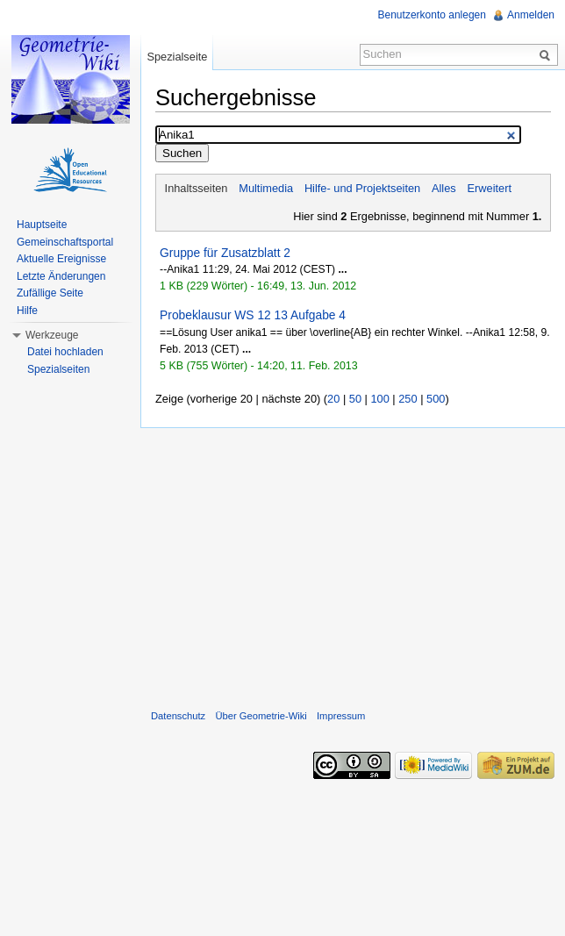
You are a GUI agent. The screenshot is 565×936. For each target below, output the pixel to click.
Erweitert (490, 188)
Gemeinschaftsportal (65, 242)
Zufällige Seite (50, 293)
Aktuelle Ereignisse (61, 259)
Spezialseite (177, 56)
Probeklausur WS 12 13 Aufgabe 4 (253, 315)
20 (333, 398)
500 (435, 398)
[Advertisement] (352, 565)
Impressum (341, 716)
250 (407, 398)
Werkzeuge (51, 335)
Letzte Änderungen (61, 276)
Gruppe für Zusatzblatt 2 (225, 253)
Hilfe (27, 310)
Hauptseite (42, 224)
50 (355, 398)
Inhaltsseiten (196, 188)
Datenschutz (178, 716)
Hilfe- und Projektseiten (362, 188)
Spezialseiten (58, 369)
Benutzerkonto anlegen (432, 15)
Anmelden (530, 15)
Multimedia (266, 188)
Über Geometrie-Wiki (260, 716)
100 (379, 398)
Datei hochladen (65, 352)
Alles (444, 188)
